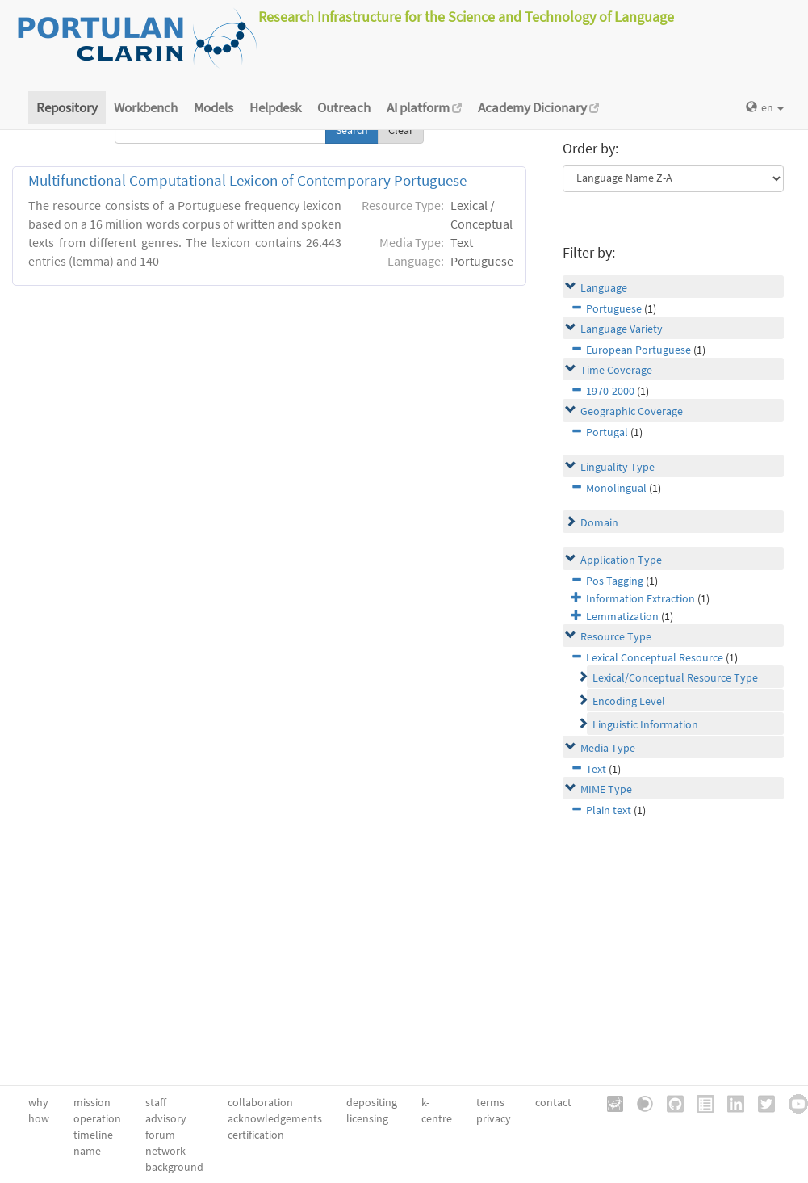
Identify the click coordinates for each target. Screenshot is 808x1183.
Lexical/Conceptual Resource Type (675, 677)
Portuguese (614, 308)
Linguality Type (617, 466)
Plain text (608, 810)
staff (155, 1102)
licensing (367, 1118)
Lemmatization (622, 616)
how (38, 1118)
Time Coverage (616, 370)
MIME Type (606, 789)
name (87, 1150)
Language (603, 287)
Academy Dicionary (538, 107)
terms (490, 1102)
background (174, 1167)
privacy (493, 1118)
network (165, 1150)
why (38, 1102)
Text (596, 768)
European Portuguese (638, 349)
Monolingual (616, 487)
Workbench (146, 107)
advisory (165, 1118)
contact (553, 1102)
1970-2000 (610, 391)
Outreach (344, 107)
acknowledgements (275, 1118)
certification (256, 1134)
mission (92, 1102)
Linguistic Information (645, 724)
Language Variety (621, 328)
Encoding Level (628, 701)
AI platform (424, 107)
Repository (67, 107)
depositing (371, 1102)
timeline (93, 1134)
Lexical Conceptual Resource (654, 657)
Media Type (607, 747)
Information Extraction (640, 598)
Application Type (621, 559)
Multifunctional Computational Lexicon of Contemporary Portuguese (247, 180)
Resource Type (615, 636)
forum (160, 1134)
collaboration (260, 1102)
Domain (599, 522)
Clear (400, 130)
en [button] (765, 107)
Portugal (607, 432)
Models (213, 107)
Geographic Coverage (631, 411)
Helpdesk (275, 107)
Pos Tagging (614, 580)
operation (97, 1118)
